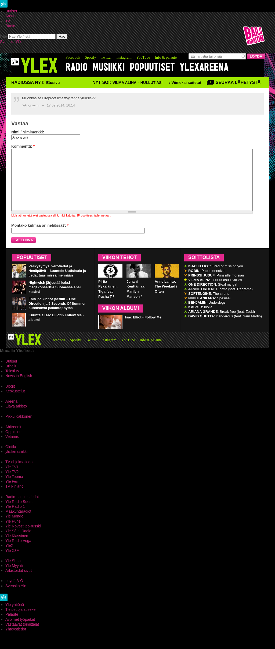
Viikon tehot (119, 269)
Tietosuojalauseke (20, 621)
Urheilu (11, 378)
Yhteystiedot (15, 641)
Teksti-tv (12, 383)
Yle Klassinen (16, 548)
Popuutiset (152, 67)
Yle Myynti (14, 578)
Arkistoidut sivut (18, 582)
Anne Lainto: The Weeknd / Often (166, 299)
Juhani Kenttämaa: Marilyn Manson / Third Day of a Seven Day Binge (138, 309)
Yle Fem (12, 493)
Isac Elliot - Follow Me (143, 329)
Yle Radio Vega (18, 553)
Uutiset (11, 11)
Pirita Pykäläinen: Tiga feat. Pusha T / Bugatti (108, 304)
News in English (18, 388)
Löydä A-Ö (14, 593)
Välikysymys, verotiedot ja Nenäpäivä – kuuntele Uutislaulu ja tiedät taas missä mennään (57, 282)
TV (7, 21)
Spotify (90, 57)
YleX (9, 557)
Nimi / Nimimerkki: (27, 132)
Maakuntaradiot (18, 523)
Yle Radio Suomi (19, 514)
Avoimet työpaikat (20, 631)
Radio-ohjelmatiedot (22, 509)
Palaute (11, 626)
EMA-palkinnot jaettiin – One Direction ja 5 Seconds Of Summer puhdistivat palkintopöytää (57, 315)
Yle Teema (14, 489)
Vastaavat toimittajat (22, 636)
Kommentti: (23, 146)
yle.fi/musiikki (16, 464)
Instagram (124, 57)
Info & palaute (166, 57)
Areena (11, 16)
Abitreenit (13, 439)
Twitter (106, 57)
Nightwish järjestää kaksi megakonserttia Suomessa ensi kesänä (54, 299)
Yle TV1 (12, 479)
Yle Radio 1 (15, 518)
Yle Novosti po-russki (23, 538)
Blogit (10, 398)
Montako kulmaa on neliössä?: (39, 237)
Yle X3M (12, 563)
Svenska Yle (10, 42)
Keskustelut (15, 403)
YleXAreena (204, 67)
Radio (10, 26)
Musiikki (108, 67)
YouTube (143, 57)
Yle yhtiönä (14, 617)
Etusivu (53, 82)
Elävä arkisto (16, 418)
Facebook (73, 57)
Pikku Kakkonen (18, 428)
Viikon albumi (120, 320)
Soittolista (204, 269)
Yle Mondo (14, 528)
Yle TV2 (12, 484)
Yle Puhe (13, 533)
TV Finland (14, 498)
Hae (3, 36)
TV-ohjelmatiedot (19, 474)
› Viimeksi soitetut (185, 82)
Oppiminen (14, 444)
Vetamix (12, 448)
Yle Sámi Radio (18, 543)
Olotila (10, 459)
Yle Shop (13, 573)
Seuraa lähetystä (238, 82)
